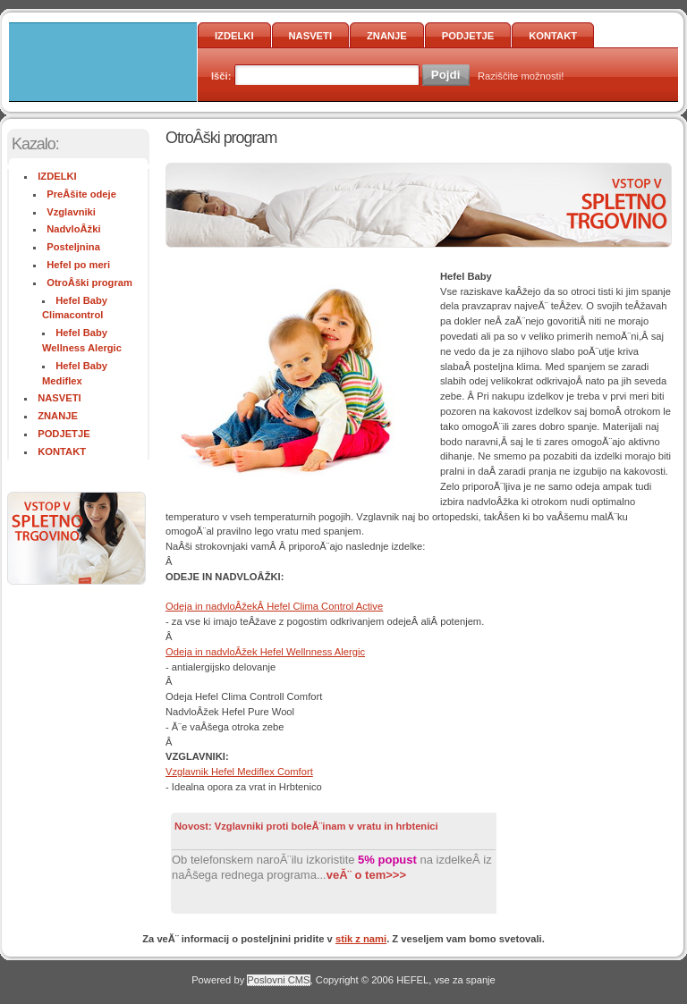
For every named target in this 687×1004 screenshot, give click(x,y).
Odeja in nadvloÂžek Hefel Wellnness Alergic (265, 651)
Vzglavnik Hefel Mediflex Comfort (239, 771)
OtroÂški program (89, 282)
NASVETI (311, 35)
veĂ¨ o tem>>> (366, 875)
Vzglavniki (71, 212)
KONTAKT (553, 35)
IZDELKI (234, 35)
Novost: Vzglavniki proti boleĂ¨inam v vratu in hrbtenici (306, 826)
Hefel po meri (78, 264)
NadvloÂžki (73, 229)
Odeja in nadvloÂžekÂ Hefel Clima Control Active (274, 606)
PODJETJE (468, 35)
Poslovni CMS (278, 979)
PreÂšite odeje (81, 194)
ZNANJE (387, 35)
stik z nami (360, 938)
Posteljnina (73, 246)
